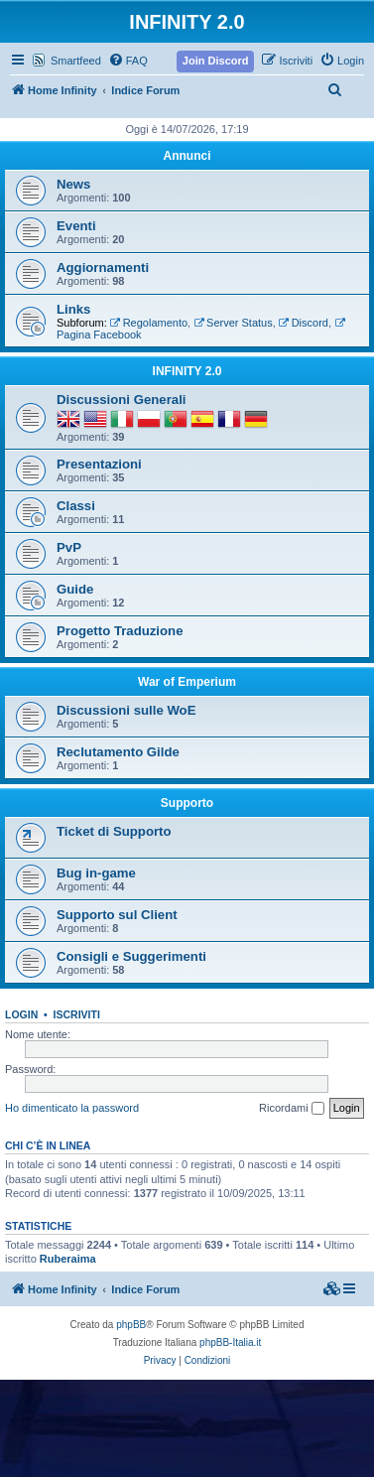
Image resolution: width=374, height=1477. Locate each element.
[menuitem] (128, 60)
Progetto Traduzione (120, 630)
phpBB (131, 1324)
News (73, 184)
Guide (75, 589)
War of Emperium (187, 682)
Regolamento (148, 323)
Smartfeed (76, 61)
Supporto (187, 803)
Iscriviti (77, 1014)
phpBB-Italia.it (230, 1342)
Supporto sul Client (117, 914)
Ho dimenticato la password (72, 1108)
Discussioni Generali (121, 399)
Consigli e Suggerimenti (131, 956)
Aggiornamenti (103, 267)
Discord (303, 323)
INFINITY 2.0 (187, 371)
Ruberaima (68, 1259)
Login (21, 1014)
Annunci (187, 156)
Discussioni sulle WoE (126, 710)
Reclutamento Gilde (118, 751)
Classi (76, 505)
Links (73, 309)
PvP (69, 547)
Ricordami (291, 1109)
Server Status (232, 323)
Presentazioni (99, 464)
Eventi (76, 225)
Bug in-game (96, 873)
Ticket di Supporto (114, 831)
